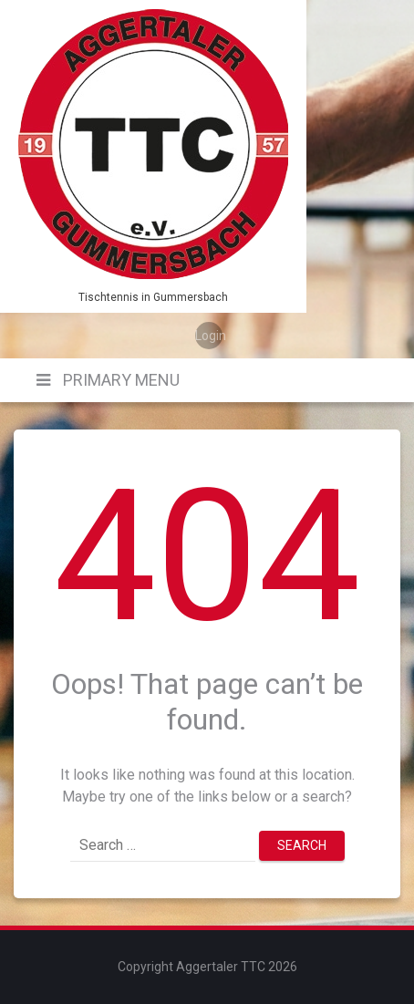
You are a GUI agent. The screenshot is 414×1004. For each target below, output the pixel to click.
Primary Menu (119, 379)
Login (209, 335)
